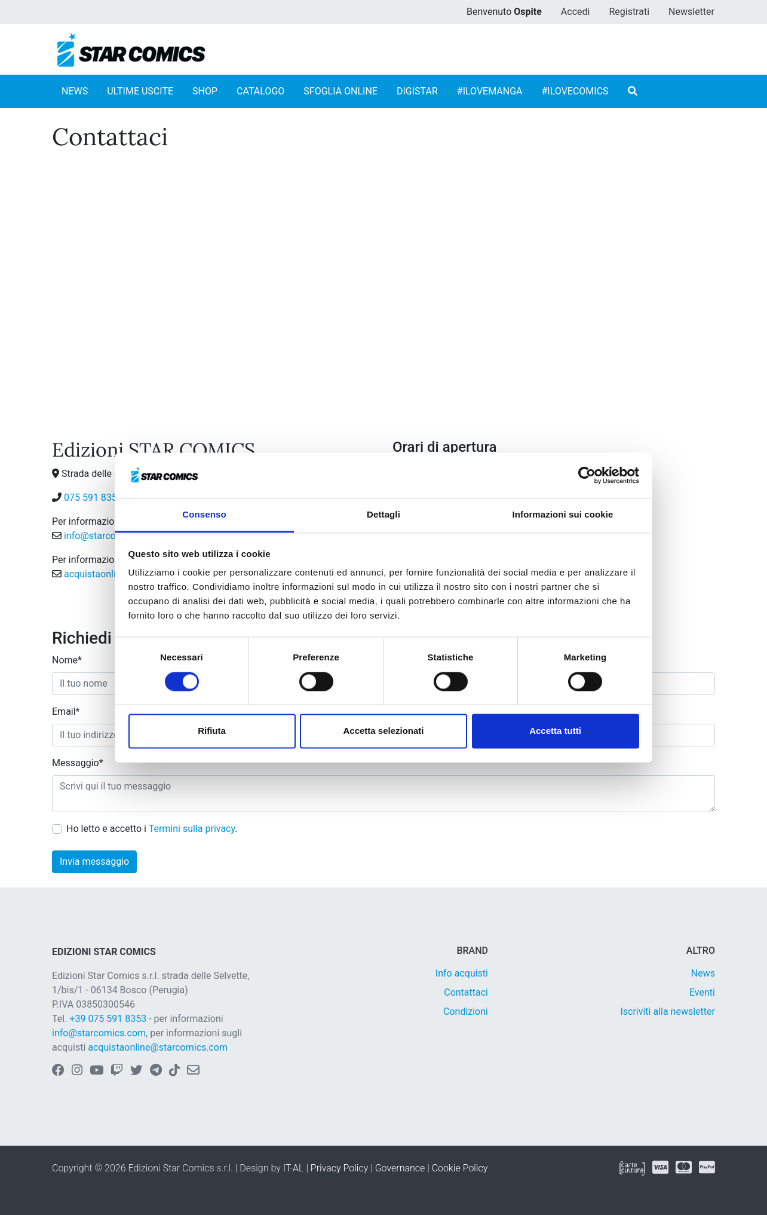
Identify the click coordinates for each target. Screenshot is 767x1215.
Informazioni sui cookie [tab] (563, 515)
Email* (66, 711)
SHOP (204, 91)
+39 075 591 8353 (107, 1018)
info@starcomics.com (111, 535)
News (703, 973)
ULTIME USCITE (140, 91)
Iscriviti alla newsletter (667, 1011)
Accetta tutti (555, 731)
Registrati (629, 11)
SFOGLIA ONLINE (340, 91)
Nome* (67, 660)
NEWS (75, 91)
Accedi (575, 11)
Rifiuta (212, 731)
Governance (400, 1168)
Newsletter (691, 11)
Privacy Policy (339, 1168)
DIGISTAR (417, 91)
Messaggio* (77, 763)
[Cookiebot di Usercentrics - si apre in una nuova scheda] (587, 475)
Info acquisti (461, 973)
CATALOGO (260, 91)
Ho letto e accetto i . (151, 828)
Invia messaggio (94, 861)
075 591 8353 (93, 497)
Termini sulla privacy (192, 828)
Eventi (702, 992)
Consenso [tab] (204, 515)
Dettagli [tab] (383, 515)
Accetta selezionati (383, 731)
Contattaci (466, 992)
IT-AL (293, 1168)
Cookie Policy (460, 1168)
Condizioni (465, 1011)
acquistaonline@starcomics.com (158, 1047)
